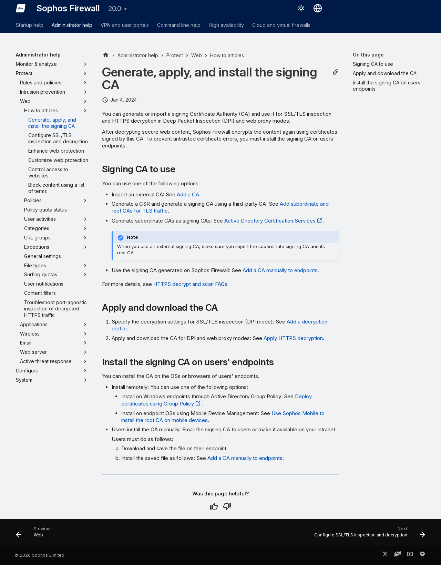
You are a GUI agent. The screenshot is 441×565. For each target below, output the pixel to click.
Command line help (179, 25)
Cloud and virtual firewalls (281, 25)
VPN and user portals (125, 25)
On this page (368, 55)
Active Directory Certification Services (270, 220)
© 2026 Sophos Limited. (39, 555)
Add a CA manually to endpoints (280, 270)
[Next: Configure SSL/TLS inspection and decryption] (368, 534)
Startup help (29, 25)
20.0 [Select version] (114, 8)
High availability (226, 25)
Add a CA (188, 194)
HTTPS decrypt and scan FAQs (190, 284)
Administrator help (72, 25)
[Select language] (318, 8)
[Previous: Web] (35, 534)
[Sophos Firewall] (20, 8)
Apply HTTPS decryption (293, 338)
